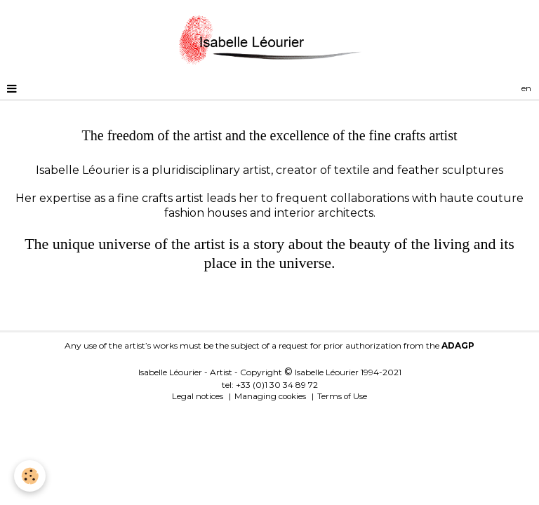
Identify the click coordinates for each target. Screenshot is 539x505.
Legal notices (197, 396)
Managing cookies (270, 396)
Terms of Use (342, 396)
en (526, 88)
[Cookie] (30, 476)
